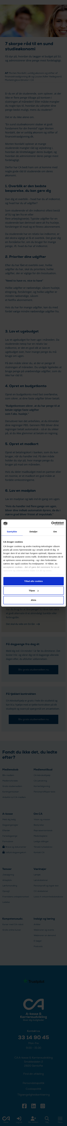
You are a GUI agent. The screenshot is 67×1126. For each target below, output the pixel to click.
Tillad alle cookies (33, 581)
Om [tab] (55, 531)
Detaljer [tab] (34, 531)
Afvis (33, 600)
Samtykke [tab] (12, 531)
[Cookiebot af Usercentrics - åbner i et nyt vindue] (51, 523)
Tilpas (33, 590)
